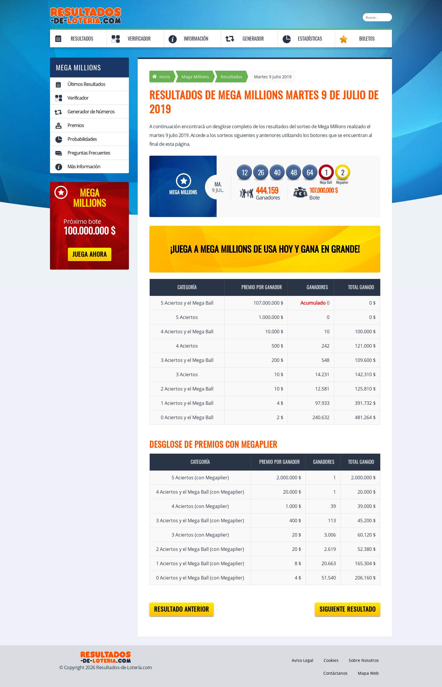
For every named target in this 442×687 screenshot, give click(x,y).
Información (196, 39)
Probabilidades (82, 139)
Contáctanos (335, 673)
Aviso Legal (302, 660)
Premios (76, 125)
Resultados (82, 39)
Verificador (139, 39)
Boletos (367, 39)
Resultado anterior (181, 609)
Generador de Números (91, 111)
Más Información (84, 166)
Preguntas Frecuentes (89, 153)
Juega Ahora (89, 254)
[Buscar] (377, 17)
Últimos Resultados (86, 84)
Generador (253, 39)
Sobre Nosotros (364, 660)
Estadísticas (310, 39)
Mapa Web (368, 673)
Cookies (331, 660)
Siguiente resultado (348, 609)
